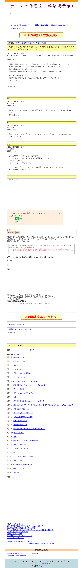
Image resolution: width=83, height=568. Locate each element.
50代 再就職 (19, 433)
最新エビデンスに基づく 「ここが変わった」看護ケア (25, 526)
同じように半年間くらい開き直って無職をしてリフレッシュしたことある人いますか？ (43, 405)
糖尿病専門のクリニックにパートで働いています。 (30, 385)
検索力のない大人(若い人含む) (23, 393)
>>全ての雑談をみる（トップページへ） (20, 541)
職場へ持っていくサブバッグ (23, 413)
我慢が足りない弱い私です (23, 464)
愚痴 (14, 437)
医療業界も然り (18, 357)
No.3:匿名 (37, 43)
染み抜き (16, 472)
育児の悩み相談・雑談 (18, 28)
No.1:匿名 (21, 43)
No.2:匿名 (29, 43)
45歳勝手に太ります (20, 425)
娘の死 (15, 365)
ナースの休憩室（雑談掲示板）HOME (41, 543)
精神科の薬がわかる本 (14, 534)
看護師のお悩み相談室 (16, 324)
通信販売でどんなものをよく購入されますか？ (29, 429)
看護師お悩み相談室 (41, 25)
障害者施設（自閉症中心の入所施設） (26, 441)
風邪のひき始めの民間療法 (22, 373)
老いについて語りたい (21, 409)
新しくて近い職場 (19, 389)
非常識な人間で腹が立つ (21, 448)
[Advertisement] (41, 18)
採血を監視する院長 (20, 421)
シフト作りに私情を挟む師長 (23, 456)
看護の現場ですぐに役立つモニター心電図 (21, 528)
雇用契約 (11, 233)
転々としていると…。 (21, 468)
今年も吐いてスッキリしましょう (25, 381)
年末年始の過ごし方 (20, 377)
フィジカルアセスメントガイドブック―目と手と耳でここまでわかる (30, 530)
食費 (14, 397)
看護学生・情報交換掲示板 (17, 556)
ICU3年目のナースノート (15, 538)
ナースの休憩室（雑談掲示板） (43, 6)
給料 (17, 233)
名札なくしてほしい (20, 361)
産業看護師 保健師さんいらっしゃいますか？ (28, 401)
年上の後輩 (17, 452)
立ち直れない (18, 369)
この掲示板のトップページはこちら (19, 329)
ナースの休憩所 (32, 553)
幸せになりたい (18, 460)
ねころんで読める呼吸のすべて (17, 532)
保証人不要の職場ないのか (23, 417)
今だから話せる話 (19, 445)
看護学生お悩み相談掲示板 (60, 25)
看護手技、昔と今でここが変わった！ (19, 536)
